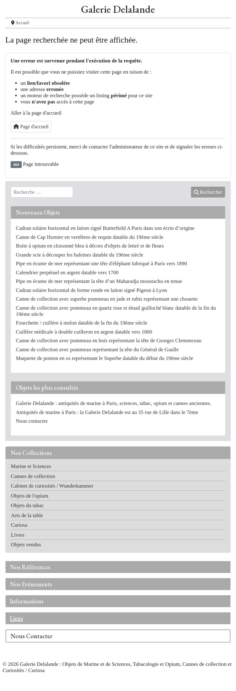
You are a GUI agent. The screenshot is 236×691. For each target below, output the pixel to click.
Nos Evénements (31, 584)
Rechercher (208, 192)
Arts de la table (27, 515)
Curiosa (19, 525)
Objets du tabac (27, 505)
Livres (18, 535)
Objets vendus (26, 545)
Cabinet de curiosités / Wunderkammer (52, 486)
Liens (16, 618)
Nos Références (30, 567)
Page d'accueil (30, 126)
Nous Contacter (31, 636)
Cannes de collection (33, 476)
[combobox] (42, 192)
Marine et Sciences (31, 466)
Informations (26, 601)
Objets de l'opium (29, 496)
